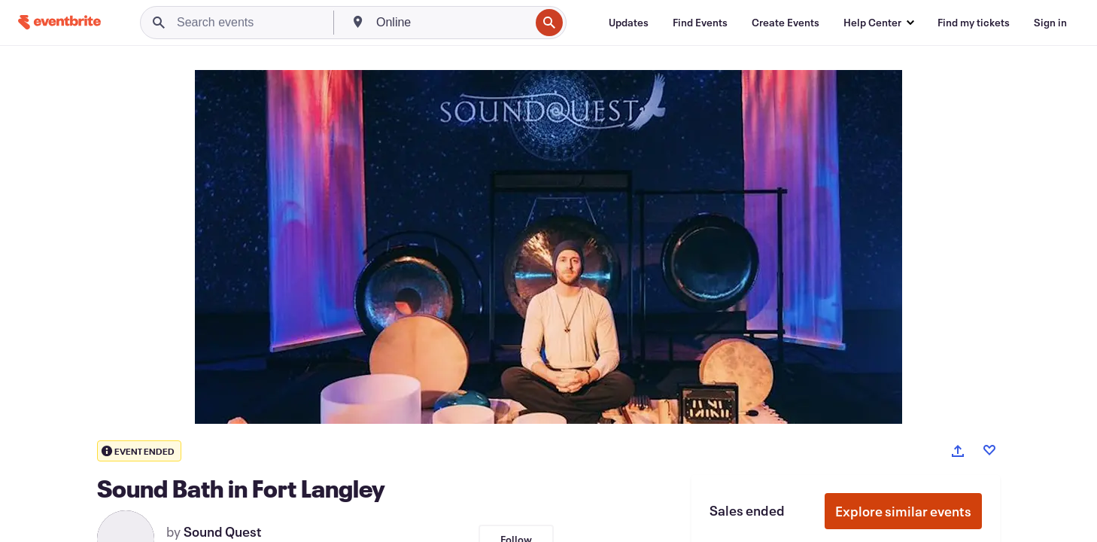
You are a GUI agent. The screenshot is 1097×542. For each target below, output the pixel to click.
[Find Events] (700, 23)
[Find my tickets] (973, 23)
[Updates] (629, 23)
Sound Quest (223, 531)
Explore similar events (903, 511)
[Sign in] (1050, 23)
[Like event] (989, 450)
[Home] (59, 22)
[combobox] (451, 22)
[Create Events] (785, 23)
